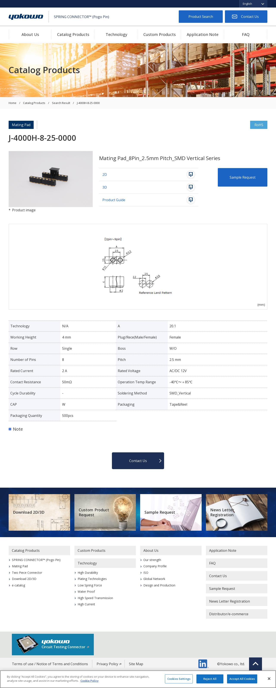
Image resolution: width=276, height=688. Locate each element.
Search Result (61, 103)
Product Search (200, 16)
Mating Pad (21, 124)
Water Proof (86, 591)
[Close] (269, 678)
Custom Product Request (94, 512)
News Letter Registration (222, 512)
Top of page (255, 663)
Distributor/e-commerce (228, 614)
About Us (30, 34)
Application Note (202, 34)
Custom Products (159, 34)
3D (104, 187)
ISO (145, 572)
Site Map (136, 664)
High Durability (88, 572)
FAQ (245, 34)
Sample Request (243, 177)
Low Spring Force (90, 585)
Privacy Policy (107, 664)
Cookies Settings (178, 679)
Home (12, 103)
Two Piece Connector (27, 572)
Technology (116, 34)
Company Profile (155, 566)
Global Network (154, 579)
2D (104, 174)
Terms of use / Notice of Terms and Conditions (50, 664)
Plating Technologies (92, 579)
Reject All (209, 679)
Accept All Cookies (242, 679)
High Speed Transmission (95, 598)
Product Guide (113, 200)
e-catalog (18, 585)
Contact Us (250, 16)
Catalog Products (73, 34)
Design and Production (159, 585)
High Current (86, 604)
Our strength (152, 560)
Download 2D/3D (28, 512)
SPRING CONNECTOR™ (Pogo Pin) (36, 560)
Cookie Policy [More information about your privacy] (89, 681)
